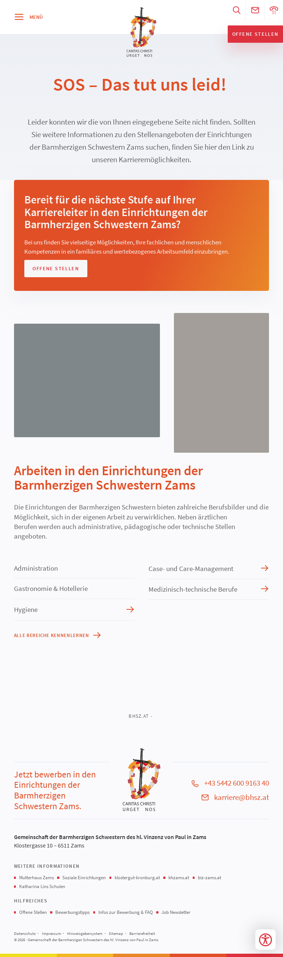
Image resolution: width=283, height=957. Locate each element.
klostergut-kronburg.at (137, 877)
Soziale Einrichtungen (84, 877)
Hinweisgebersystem (84, 933)
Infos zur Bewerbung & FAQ (125, 912)
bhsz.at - (141, 716)
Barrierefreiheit (142, 933)
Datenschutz (25, 933)
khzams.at (178, 877)
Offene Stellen (33, 912)
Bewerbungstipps (72, 912)
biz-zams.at (209, 877)
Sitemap (116, 933)
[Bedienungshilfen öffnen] (265, 939)
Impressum (51, 933)
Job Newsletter (176, 912)
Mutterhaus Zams (36, 877)
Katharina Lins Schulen (42, 886)
